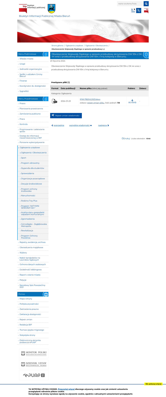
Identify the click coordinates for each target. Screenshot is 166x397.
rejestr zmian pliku (95, 103)
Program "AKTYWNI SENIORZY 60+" (30, 207)
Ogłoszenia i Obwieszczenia (96, 46)
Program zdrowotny (30, 163)
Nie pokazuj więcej (153, 384)
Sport (23, 158)
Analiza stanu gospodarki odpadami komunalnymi (32, 213)
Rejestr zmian (26, 319)
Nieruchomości (28, 196)
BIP (146, 10)
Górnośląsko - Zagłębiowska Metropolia (34, 225)
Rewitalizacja (27, 231)
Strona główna (57, 46)
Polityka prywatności (29, 304)
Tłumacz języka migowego (32, 330)
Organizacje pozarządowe (33, 179)
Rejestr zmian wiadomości (67, 115)
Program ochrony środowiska (29, 190)
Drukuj (127, 138)
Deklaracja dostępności (30, 314)
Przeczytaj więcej (66, 389)
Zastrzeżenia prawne (29, 309)
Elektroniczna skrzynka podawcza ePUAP (30, 341)
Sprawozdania (27, 173)
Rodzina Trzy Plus (29, 201)
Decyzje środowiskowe (31, 184)
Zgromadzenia (28, 219)
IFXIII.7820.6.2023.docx (90, 99)
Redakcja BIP (26, 325)
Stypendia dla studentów (32, 168)
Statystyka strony (27, 335)
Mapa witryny (26, 299)
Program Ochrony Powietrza (29, 237)
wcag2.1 (133, 10)
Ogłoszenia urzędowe (74, 46)
